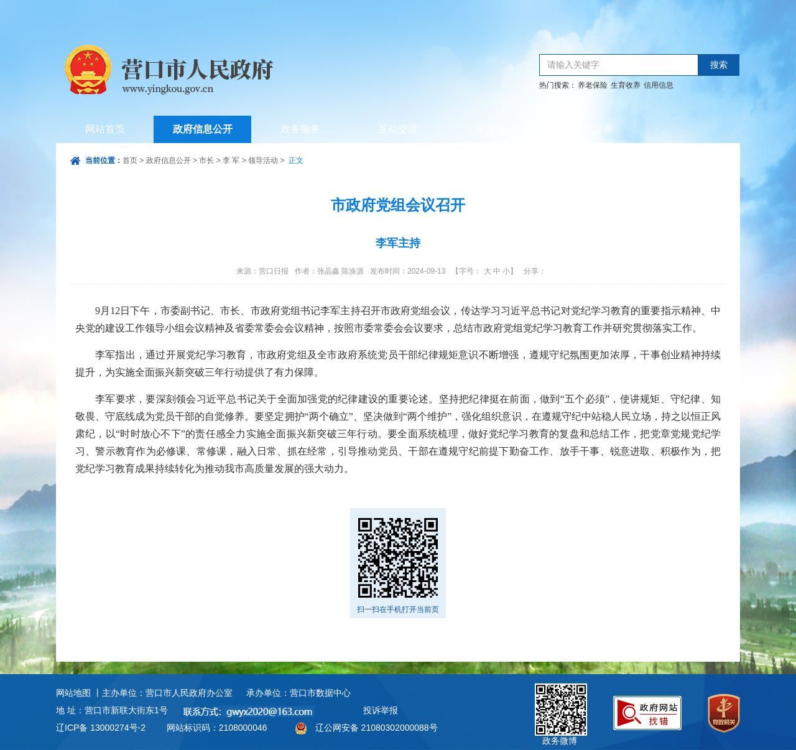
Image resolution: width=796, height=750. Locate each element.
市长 (206, 160)
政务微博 (561, 697)
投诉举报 (380, 710)
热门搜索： (557, 85)
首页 (130, 160)
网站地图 (73, 693)
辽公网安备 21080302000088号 (376, 728)
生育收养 (626, 85)
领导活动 (263, 160)
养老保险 (593, 85)
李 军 (231, 160)
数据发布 (593, 129)
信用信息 (658, 85)
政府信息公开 (203, 129)
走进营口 (496, 129)
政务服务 (300, 129)
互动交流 (398, 129)
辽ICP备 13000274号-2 (101, 728)
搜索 (719, 65)
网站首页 (105, 129)
